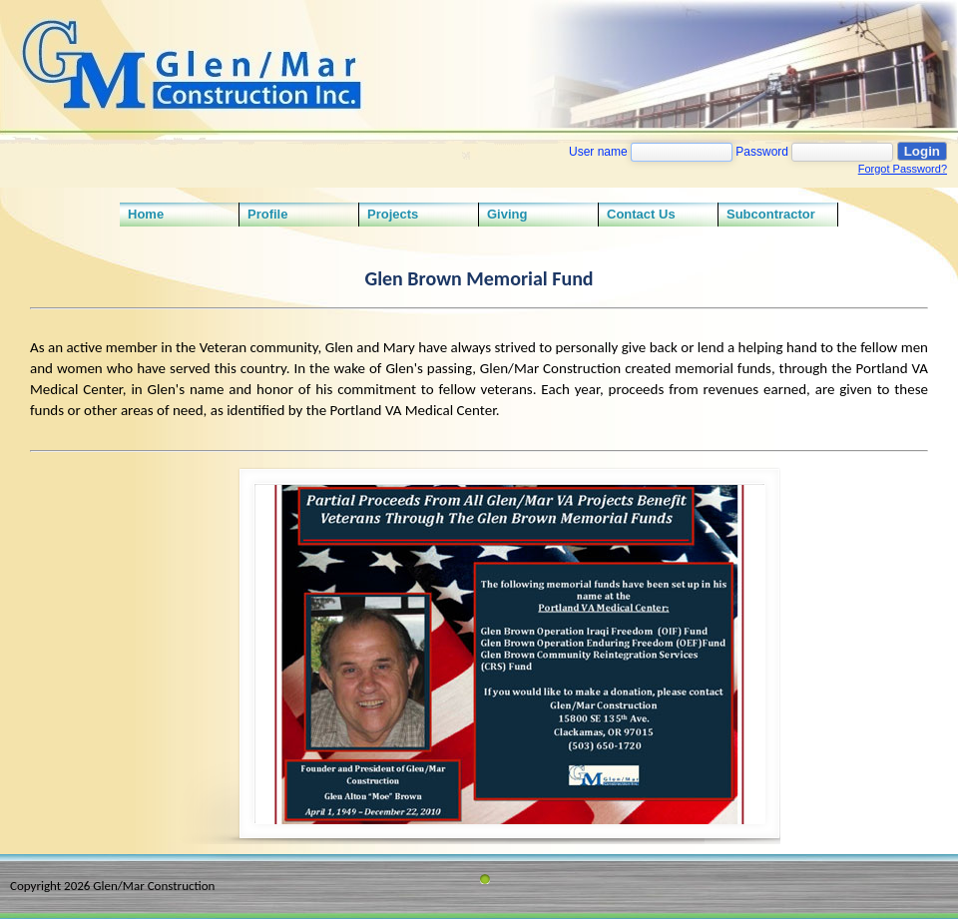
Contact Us (641, 214)
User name (598, 152)
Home (146, 214)
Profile (267, 214)
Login (922, 151)
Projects (392, 214)
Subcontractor (770, 214)
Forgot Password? (902, 169)
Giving (507, 214)
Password (761, 152)
